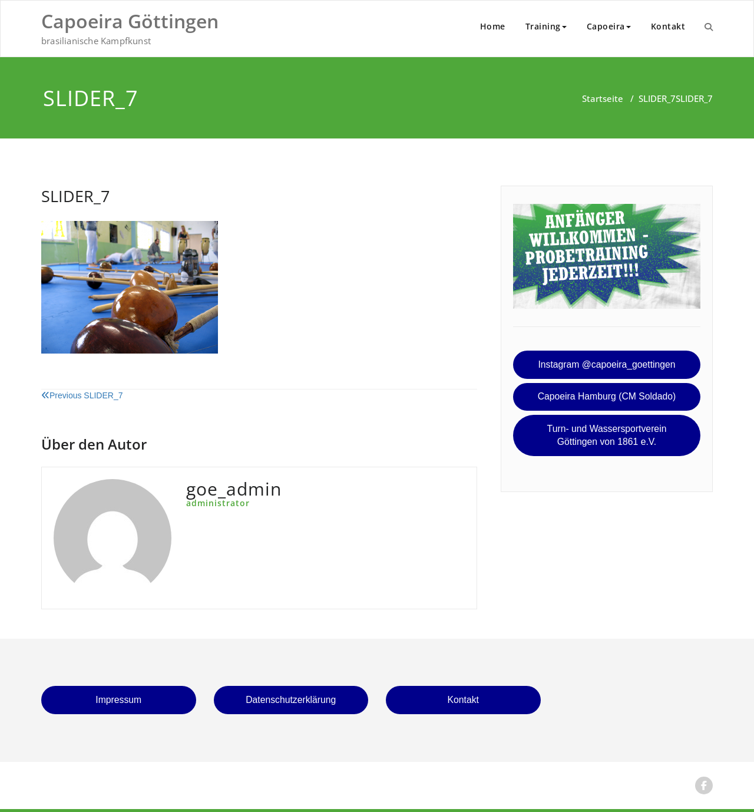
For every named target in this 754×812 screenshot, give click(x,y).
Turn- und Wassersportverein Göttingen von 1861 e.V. (607, 435)
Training (546, 26)
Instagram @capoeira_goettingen (606, 364)
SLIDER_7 (657, 98)
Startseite (602, 98)
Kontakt (668, 26)
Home (492, 26)
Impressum (118, 700)
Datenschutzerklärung (291, 700)
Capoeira (609, 26)
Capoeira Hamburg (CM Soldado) (607, 396)
